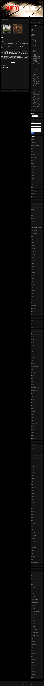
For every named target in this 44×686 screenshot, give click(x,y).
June (34, 47)
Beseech (32, 190)
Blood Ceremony (33, 203)
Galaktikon (32, 345)
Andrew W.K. (33, 172)
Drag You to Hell (33, 305)
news (32, 484)
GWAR (32, 360)
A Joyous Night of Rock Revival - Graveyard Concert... (36, 89)
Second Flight (33, 563)
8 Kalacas (32, 139)
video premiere (33, 653)
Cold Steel (32, 242)
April (33, 50)
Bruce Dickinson (33, 220)
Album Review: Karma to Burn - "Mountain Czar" (36, 57)
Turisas (32, 647)
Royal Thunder (33, 548)
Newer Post (3, 90)
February (34, 52)
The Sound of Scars (34, 629)
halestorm (32, 363)
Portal (32, 505)
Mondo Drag (33, 466)
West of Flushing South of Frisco (36, 663)
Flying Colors (33, 339)
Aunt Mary (32, 182)
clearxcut (32, 236)
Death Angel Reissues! (36, 96)
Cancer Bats (33, 226)
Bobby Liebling (33, 211)
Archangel (32, 178)
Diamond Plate (33, 297)
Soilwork (32, 577)
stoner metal (33, 592)
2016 (33, 39)
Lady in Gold (33, 420)
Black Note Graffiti (33, 197)
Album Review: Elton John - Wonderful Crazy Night (36, 98)
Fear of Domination (34, 336)
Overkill (32, 490)
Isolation (32, 396)
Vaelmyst (32, 650)
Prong (32, 520)
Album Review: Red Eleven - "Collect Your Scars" (36, 72)
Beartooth (32, 187)
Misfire (32, 463)
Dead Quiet (33, 278)
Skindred (32, 574)
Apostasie (32, 175)
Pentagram (32, 499)
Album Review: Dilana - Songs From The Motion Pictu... (36, 92)
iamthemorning (33, 384)
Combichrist (33, 245)
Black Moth (32, 196)
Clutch (32, 239)
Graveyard (32, 357)
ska (31, 572)
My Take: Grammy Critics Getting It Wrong (36, 74)
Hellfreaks (32, 375)
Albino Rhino (33, 154)
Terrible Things (33, 608)
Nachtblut (32, 475)
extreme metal (33, 332)
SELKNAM (32, 565)
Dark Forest (33, 272)
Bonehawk (32, 214)
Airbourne (32, 151)
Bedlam (32, 188)
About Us (32, 20)
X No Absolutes (33, 675)
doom (32, 302)
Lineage (32, 429)
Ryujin (32, 554)
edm (31, 317)
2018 (33, 36)
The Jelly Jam (33, 623)
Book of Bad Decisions (34, 215)
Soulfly (32, 584)
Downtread (32, 303)
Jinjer (32, 402)
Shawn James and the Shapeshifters (36, 568)
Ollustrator (25, 684)
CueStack (32, 260)
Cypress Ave (33, 266)
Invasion (32, 393)
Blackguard (32, 200)
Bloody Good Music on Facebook (36, 22)
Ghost (32, 348)
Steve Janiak (33, 590)
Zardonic (32, 677)
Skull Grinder (33, 575)
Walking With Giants (34, 659)
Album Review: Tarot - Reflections (36, 107)
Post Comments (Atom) (17, 93)
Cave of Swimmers (34, 230)
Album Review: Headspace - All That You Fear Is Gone (36, 61)
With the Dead (33, 669)
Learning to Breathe (34, 423)
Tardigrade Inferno (33, 605)
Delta (32, 287)
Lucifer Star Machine (34, 441)
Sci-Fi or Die (33, 556)
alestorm (32, 163)
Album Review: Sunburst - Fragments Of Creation (36, 59)
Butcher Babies (33, 223)
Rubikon (32, 550)
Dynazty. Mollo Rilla (34, 315)
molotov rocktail (33, 465)
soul (31, 581)
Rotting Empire (33, 545)
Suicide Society (33, 596)
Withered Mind (33, 671)
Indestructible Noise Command (35, 387)
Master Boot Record (34, 448)
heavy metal (33, 372)
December (34, 40)
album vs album (33, 157)
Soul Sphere (33, 583)
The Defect (32, 617)
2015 (33, 110)
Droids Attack (33, 309)
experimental (33, 330)
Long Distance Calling (34, 435)
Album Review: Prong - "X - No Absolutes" (36, 100)
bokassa (32, 212)
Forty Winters (33, 342)
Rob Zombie (33, 541)
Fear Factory (33, 335)
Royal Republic (33, 547)
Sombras (32, 580)
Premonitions (33, 514)
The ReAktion (33, 626)
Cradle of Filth (33, 254)
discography (33, 300)
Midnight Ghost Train (34, 459)
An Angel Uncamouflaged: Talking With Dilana (36, 102)
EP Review (32, 326)
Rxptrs (32, 553)
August (34, 45)
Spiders (32, 586)
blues (32, 206)
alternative (32, 170)
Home (15, 90)
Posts (33, 115)
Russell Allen (33, 551)
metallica (32, 457)
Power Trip (32, 508)
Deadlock (32, 281)
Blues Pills (32, 208)
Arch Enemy (33, 176)
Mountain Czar (33, 472)
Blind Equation (33, 202)
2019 (33, 35)
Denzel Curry (33, 290)
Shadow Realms (33, 566)
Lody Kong (32, 433)
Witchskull (32, 668)
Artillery (32, 181)
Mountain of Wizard (34, 474)
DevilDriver (32, 296)
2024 (33, 29)
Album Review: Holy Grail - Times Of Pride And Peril (36, 94)
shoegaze (32, 569)
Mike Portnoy (33, 462)
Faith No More (33, 333)
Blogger (31, 684)
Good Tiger (32, 354)
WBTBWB (32, 662)
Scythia (32, 560)
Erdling (32, 327)
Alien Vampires (33, 166)
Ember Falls (33, 323)
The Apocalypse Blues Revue (35, 611)
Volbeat (32, 656)
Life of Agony (33, 426)
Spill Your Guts (33, 587)
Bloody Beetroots (33, 205)
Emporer (32, 324)
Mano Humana (33, 442)
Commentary (33, 248)
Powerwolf (32, 511)
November (34, 41)
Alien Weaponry (33, 167)
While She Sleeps (33, 665)
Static (32, 589)
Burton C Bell (33, 221)
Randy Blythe (33, 529)
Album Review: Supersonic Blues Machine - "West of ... (36, 86)
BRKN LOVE (33, 218)
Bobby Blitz (32, 209)
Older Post (26, 90)
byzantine (32, 224)
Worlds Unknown (33, 674)
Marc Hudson (33, 444)
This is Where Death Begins (35, 635)
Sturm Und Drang (33, 593)
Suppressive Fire (33, 601)
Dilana (32, 299)
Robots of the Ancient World (35, 542)
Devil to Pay (33, 294)
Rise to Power (33, 538)
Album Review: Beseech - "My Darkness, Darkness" (36, 64)
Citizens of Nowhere (34, 233)
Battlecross (32, 185)
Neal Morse (33, 478)
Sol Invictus (33, 578)
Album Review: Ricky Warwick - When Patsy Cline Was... (36, 76)
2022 (33, 31)
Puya (32, 526)
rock (31, 544)
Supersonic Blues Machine (35, 599)
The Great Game (33, 620)
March (34, 51)
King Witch (32, 414)
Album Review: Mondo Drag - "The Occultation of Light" (36, 67)
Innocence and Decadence (35, 390)
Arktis (32, 179)
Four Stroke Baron (33, 344)
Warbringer (32, 660)
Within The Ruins (33, 672)
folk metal (32, 341)
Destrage (32, 293)
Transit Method (33, 641)
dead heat (32, 275)
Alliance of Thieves (34, 169)
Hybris (32, 381)
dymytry (32, 314)
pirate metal (33, 502)
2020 (33, 34)
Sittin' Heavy (33, 571)
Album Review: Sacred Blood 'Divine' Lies (36, 69)
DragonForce (33, 306)
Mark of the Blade (33, 447)
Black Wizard (33, 199)
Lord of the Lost (33, 438)
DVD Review (33, 312)
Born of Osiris (33, 217)
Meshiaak (32, 453)
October (34, 42)
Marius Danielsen (33, 445)
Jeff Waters (32, 399)
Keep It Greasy (33, 408)
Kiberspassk (33, 411)
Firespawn (32, 338)
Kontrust (32, 417)
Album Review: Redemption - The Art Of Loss (36, 81)
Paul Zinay (32, 496)
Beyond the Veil (33, 191)
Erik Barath (32, 329)
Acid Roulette (33, 148)
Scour (32, 559)
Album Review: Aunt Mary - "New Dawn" (36, 79)
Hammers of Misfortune (34, 366)
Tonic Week (33, 638)
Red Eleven (33, 532)
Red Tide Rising (33, 535)
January (34, 108)
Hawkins (32, 369)
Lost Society (33, 439)
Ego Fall (32, 318)
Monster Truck (33, 469)
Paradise (32, 493)
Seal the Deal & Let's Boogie (35, 562)
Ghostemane (33, 350)
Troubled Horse (33, 644)
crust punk (32, 257)
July (33, 46)
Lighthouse (32, 427)
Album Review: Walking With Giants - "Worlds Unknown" (36, 104)
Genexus (32, 347)
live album (32, 432)
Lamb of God (33, 421)
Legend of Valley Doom (34, 424)
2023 (33, 30)
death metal (33, 284)
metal (32, 454)
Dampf (32, 269)
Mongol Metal (33, 468)
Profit (32, 517)
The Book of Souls (33, 614)
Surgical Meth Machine (34, 602)
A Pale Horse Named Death (35, 145)
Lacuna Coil (33, 418)
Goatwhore (32, 351)
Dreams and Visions (34, 308)
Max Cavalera (33, 450)
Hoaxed (32, 378)
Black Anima (33, 194)
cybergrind (32, 263)
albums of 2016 (33, 160)
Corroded (32, 251)
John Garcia (33, 405)
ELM (32, 321)
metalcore (32, 456)
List (31, 430)
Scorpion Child (33, 557)
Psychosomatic (33, 523)
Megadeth (32, 451)
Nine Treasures (33, 487)
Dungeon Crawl (33, 311)
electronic (32, 320)
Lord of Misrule (33, 436)
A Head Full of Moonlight (34, 142)
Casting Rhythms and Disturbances (36, 227)
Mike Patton (33, 460)
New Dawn (32, 481)
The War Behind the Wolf (34, 632)
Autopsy (32, 184)
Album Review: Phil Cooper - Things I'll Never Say (36, 54)
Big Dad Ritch (33, 193)
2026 (33, 26)
